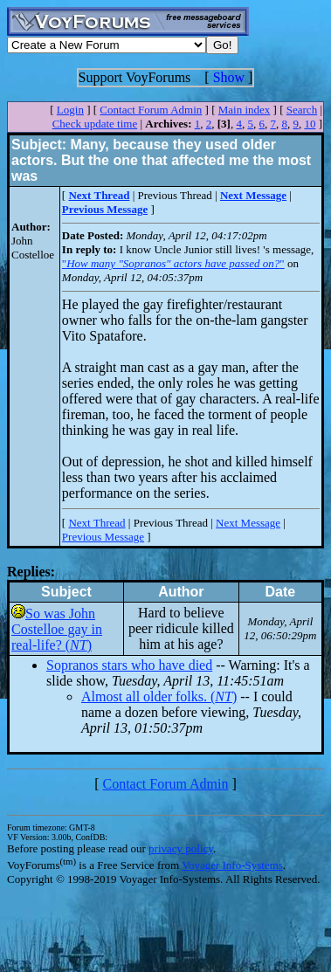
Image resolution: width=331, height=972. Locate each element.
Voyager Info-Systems (232, 865)
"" (173, 263)
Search (301, 109)
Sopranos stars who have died (129, 665)
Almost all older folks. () (159, 696)
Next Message (248, 522)
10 (309, 123)
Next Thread (96, 522)
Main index (244, 109)
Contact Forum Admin (151, 109)
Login (70, 109)
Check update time (94, 123)
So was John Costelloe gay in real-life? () (56, 629)
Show (229, 77)
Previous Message (103, 536)
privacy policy (180, 848)
